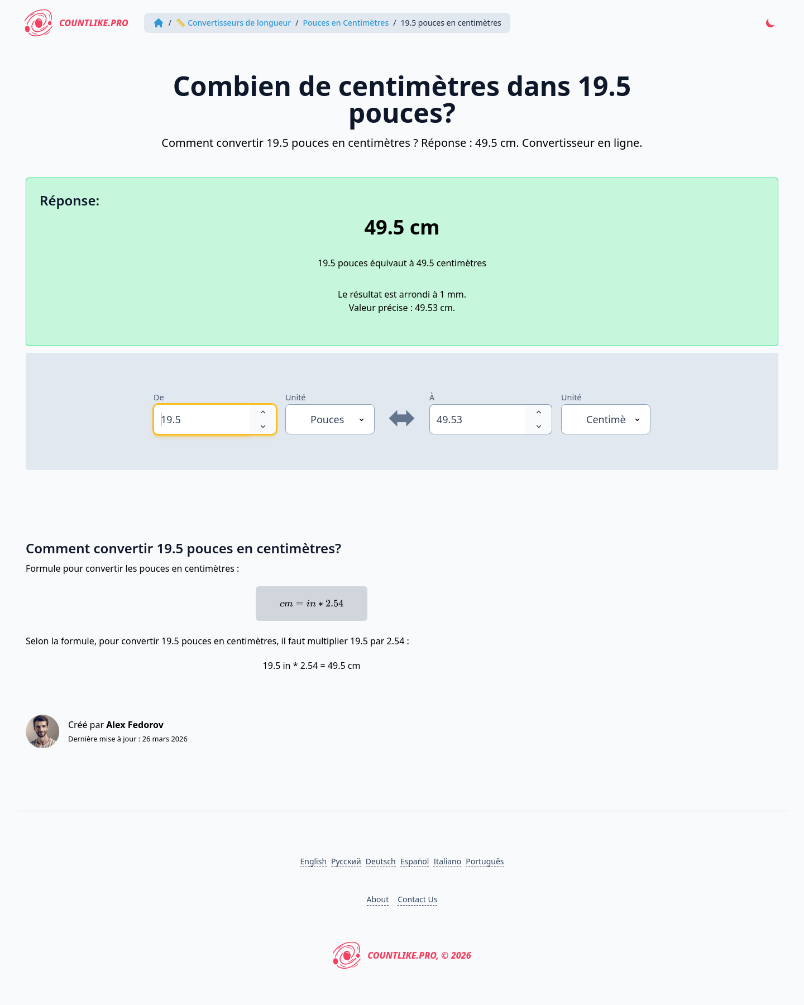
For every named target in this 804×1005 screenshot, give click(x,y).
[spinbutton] (202, 419)
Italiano (447, 861)
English (313, 861)
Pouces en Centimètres (346, 22)
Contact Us (417, 899)
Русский (346, 861)
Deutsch (381, 861)
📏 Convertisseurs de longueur (233, 22)
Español (414, 861)
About (378, 899)
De (159, 397)
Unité (295, 397)
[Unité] (330, 419)
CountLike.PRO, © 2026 (402, 955)
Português (485, 861)
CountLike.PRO (76, 23)
